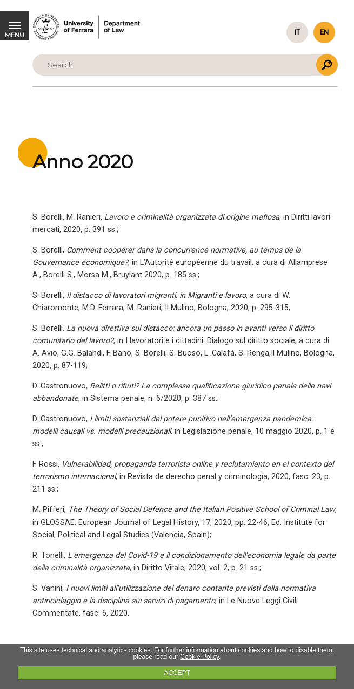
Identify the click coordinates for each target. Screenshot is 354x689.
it (297, 32)
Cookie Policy (199, 656)
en (324, 32)
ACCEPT (177, 673)
